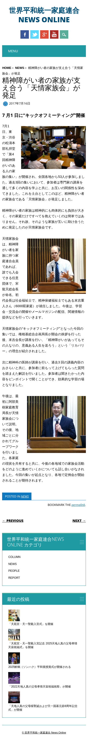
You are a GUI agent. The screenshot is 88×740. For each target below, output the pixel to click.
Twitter (34, 34)
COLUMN (14, 557)
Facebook (24, 34)
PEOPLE (13, 570)
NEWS (19, 68)
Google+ (44, 34)
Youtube (54, 34)
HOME (6, 68)
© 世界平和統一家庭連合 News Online (44, 732)
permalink (78, 505)
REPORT (14, 577)
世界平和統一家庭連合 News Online (44, 14)
